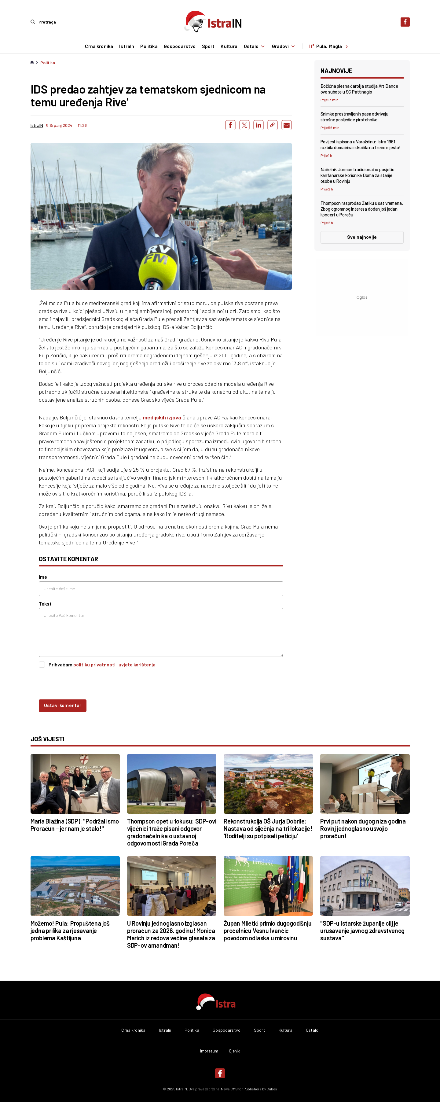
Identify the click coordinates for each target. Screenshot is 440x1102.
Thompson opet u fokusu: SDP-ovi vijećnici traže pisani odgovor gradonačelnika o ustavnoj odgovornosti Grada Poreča (171, 832)
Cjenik (234, 1051)
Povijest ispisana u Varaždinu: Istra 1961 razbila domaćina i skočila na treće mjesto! (361, 144)
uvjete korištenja (137, 664)
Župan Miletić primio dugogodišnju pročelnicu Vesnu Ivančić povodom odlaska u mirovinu (267, 930)
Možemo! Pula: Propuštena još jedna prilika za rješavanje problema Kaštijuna (70, 930)
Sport (208, 46)
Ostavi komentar (62, 705)
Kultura (228, 46)
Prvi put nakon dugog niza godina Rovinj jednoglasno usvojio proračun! (363, 828)
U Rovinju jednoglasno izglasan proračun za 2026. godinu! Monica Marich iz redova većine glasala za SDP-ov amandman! (171, 934)
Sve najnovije (362, 236)
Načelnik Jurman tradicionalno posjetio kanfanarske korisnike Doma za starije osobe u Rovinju (357, 175)
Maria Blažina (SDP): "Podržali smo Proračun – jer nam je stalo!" (75, 824)
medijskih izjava (162, 417)
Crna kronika (99, 46)
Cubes (271, 1089)
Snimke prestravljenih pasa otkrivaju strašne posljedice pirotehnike (355, 116)
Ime (43, 577)
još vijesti (47, 738)
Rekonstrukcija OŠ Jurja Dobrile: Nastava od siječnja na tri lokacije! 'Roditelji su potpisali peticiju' (268, 828)
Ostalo (255, 46)
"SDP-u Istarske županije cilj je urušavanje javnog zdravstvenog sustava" (362, 930)
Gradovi (284, 46)
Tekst (45, 603)
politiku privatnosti (94, 664)
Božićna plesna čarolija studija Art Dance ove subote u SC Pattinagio (359, 88)
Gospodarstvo (179, 46)
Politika (148, 46)
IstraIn (126, 46)
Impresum (209, 1051)
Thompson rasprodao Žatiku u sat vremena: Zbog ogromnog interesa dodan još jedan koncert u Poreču (362, 208)
